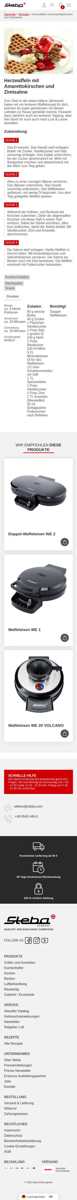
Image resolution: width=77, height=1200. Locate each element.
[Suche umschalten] (52, 5)
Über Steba (12, 1060)
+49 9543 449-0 (26, 816)
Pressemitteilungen (18, 1065)
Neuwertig (11, 989)
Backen (9, 978)
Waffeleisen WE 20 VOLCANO (36, 725)
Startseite (10, 14)
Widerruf (10, 1108)
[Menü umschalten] (69, 5)
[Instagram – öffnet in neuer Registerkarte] (36, 940)
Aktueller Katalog (16, 1011)
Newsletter (12, 1021)
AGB (7, 1151)
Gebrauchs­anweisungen (22, 1016)
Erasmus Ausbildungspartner (25, 1076)
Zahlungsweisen (16, 1114)
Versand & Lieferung (19, 1103)
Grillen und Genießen (19, 962)
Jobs (7, 1081)
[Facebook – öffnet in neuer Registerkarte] (28, 940)
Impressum (12, 1130)
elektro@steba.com (28, 806)
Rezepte (24, 14)
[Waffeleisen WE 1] (38, 588)
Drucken (13, 296)
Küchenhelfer (13, 968)
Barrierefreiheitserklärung (22, 1141)
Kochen (9, 973)
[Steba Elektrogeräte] (14, 5)
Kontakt (9, 1086)
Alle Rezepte (13, 1043)
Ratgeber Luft (14, 1027)
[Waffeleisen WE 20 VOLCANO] (38, 684)
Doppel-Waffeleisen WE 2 (31, 534)
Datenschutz (13, 1135)
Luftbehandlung (15, 984)
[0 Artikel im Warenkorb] (60, 5)
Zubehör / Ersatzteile (19, 994)
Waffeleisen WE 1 (24, 630)
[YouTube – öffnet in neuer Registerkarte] (44, 940)
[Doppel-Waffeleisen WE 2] (38, 493)
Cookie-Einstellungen (19, 1146)
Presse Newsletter (17, 1070)
